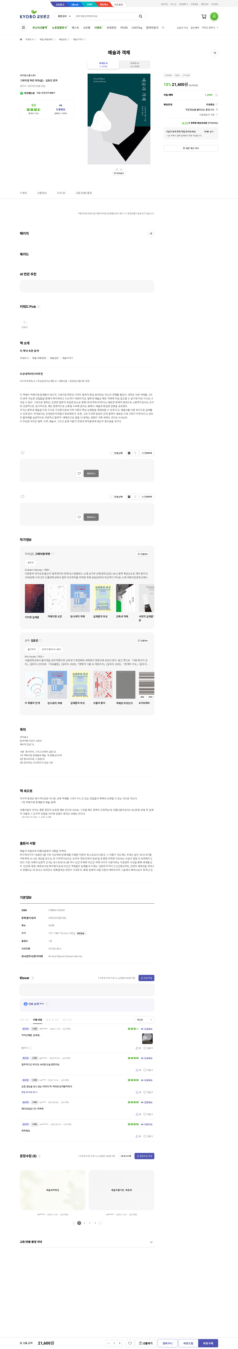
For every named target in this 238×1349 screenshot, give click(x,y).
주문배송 (194, 4)
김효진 (48, 80)
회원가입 (164, 4)
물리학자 (31, 649)
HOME (21, 39)
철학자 (31, 562)
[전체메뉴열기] (23, 27)
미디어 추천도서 (27, 381)
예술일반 (63, 39)
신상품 (87, 27)
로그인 (173, 4)
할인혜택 (195, 27)
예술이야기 (78, 39)
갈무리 (23, 86)
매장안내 (204, 4)
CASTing (137, 27)
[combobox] (63, 16)
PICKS (124, 27)
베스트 (75, 27)
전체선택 (118, 453)
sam (89, 4)
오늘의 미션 (182, 27)
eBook (75, 4)
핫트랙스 (104, 4)
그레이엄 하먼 (27, 80)
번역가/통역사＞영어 (51, 649)
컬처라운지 (152, 27)
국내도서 (29, 39)
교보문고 (60, 4)
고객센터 (214, 4)
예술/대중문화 (46, 39)
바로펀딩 (112, 27)
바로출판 (118, 4)
